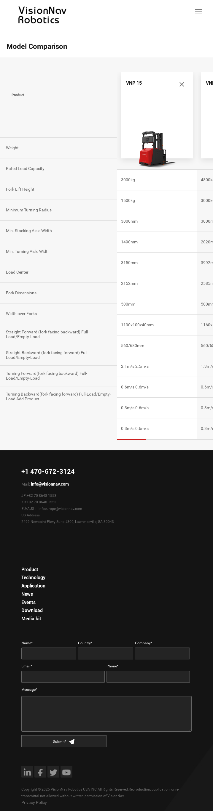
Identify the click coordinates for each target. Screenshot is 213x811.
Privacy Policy (34, 802)
